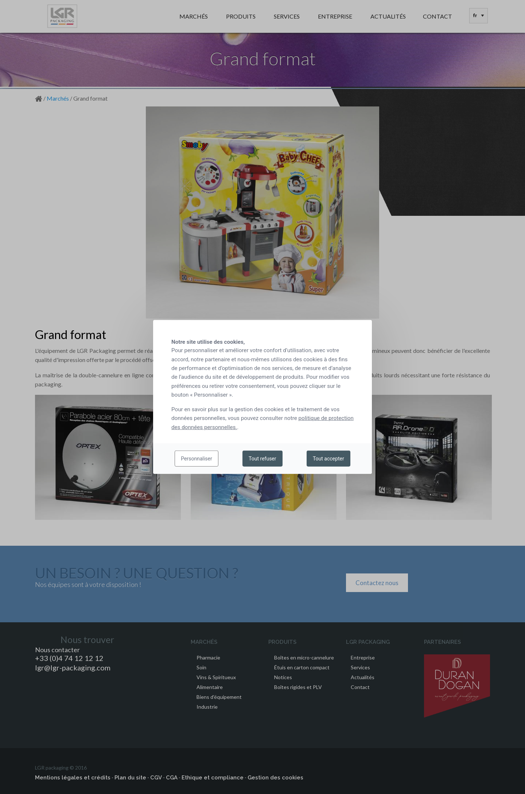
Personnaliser (196, 459)
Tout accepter (328, 459)
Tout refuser (262, 459)
